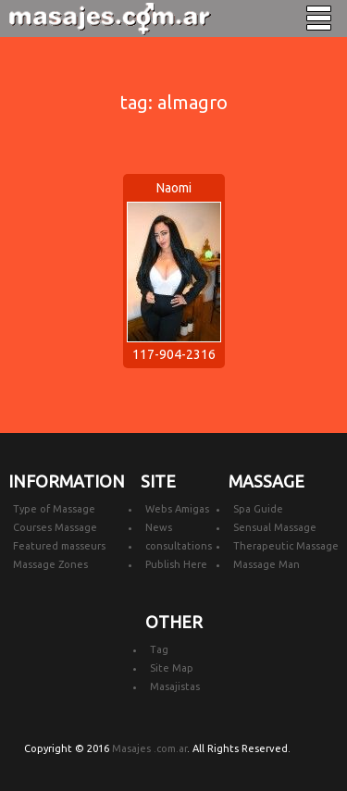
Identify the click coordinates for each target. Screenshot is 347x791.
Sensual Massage (274, 527)
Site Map (171, 668)
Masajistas (175, 686)
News (158, 527)
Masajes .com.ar (149, 748)
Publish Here (176, 564)
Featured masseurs (59, 545)
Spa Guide (258, 508)
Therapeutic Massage (286, 545)
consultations (178, 545)
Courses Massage (55, 527)
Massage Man (266, 564)
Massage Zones (50, 564)
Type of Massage (54, 508)
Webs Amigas (177, 508)
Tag (159, 649)
